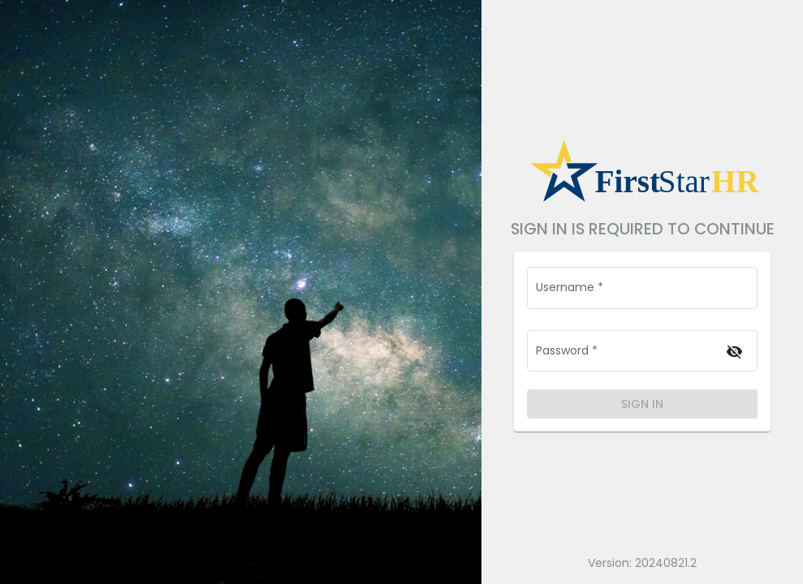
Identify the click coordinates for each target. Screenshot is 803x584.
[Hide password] (734, 351)
